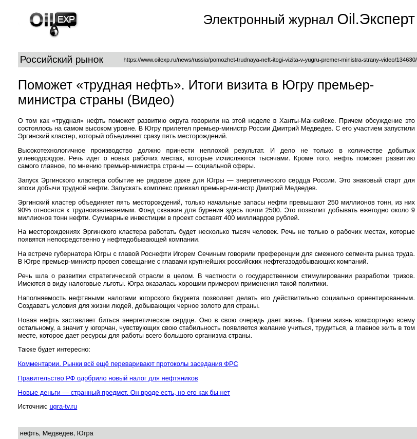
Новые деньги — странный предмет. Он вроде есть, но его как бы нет (124, 392)
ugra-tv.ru (63, 406)
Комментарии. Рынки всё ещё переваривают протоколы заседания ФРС (128, 364)
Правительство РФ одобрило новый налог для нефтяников (108, 378)
